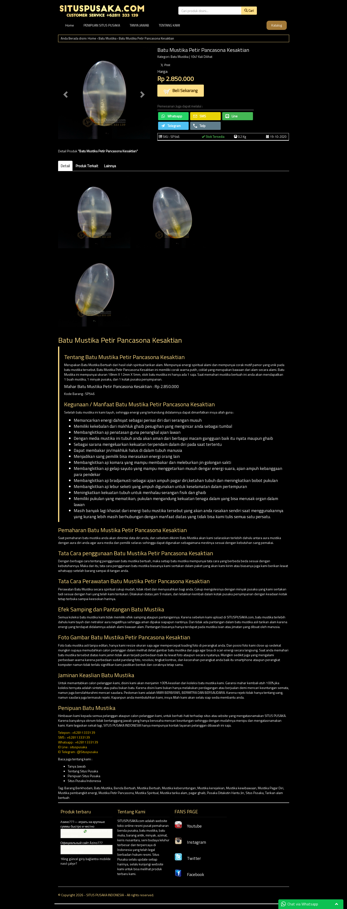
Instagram (190, 842)
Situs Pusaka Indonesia (84, 780)
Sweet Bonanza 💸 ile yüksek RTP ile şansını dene (86, 833)
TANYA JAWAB (139, 25)
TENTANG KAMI (169, 25)
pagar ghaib (197, 792)
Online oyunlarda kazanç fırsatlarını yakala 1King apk (85, 849)
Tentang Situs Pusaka (83, 771)
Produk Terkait (87, 166)
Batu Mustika (107, 38)
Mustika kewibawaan (241, 787)
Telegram (171, 125)
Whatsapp (171, 116)
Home (69, 25)
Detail (65, 166)
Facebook (189, 874)
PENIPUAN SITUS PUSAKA (102, 25)
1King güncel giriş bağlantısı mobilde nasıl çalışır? (85, 861)
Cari (249, 10)
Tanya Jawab (77, 766)
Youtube (188, 826)
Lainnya (110, 166)
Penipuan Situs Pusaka (84, 775)
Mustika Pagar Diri (270, 787)
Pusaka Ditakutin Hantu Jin (225, 792)
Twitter (187, 858)
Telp (199, 125)
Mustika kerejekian (211, 787)
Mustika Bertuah (148, 787)
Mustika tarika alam (173, 792)
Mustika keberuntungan (179, 787)
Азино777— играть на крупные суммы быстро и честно (82, 824)
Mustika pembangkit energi (77, 792)
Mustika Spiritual (147, 792)
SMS (199, 116)
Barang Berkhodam (78, 787)
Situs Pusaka (255, 792)
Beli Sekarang (181, 91)
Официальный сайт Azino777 (81, 842)
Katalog (276, 25)
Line (231, 116)
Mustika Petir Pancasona (116, 792)
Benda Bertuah (125, 787)
